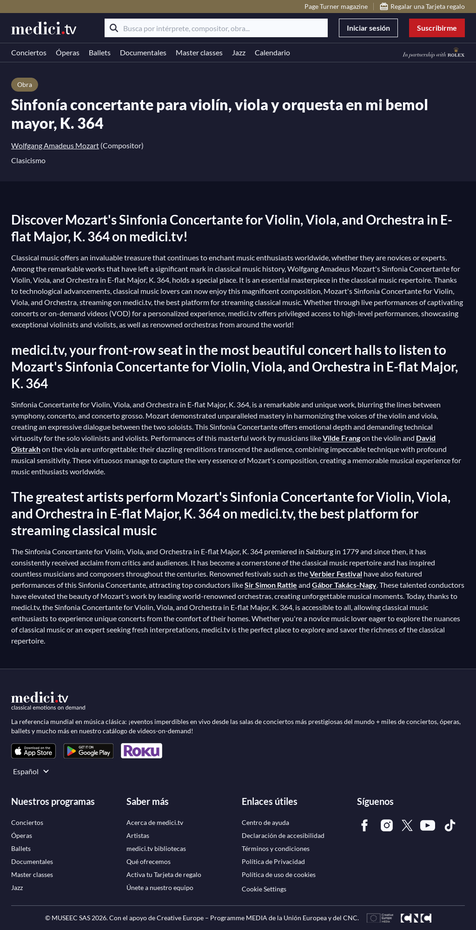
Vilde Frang (341, 437)
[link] (33, 750)
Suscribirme (437, 27)
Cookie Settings (264, 889)
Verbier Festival (336, 573)
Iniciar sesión (368, 27)
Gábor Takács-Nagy (344, 584)
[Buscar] (113, 27)
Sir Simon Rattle (271, 584)
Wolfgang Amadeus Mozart (55, 145)
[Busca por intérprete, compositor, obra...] (216, 28)
